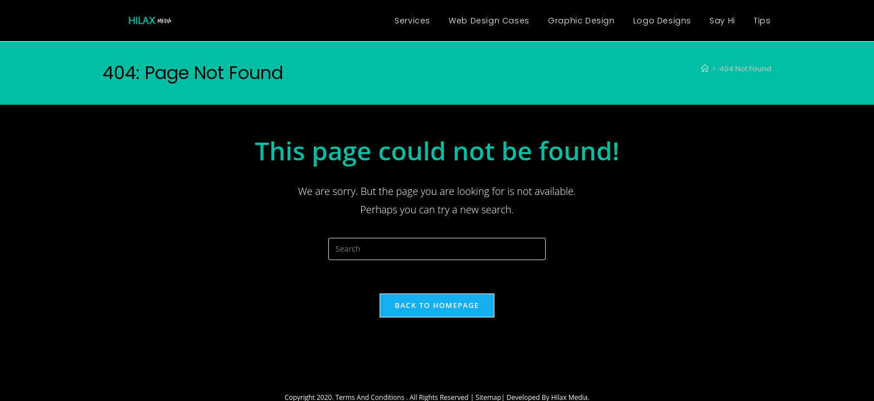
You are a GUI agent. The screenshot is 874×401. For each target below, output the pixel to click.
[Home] (704, 68)
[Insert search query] (437, 249)
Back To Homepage (437, 305)
